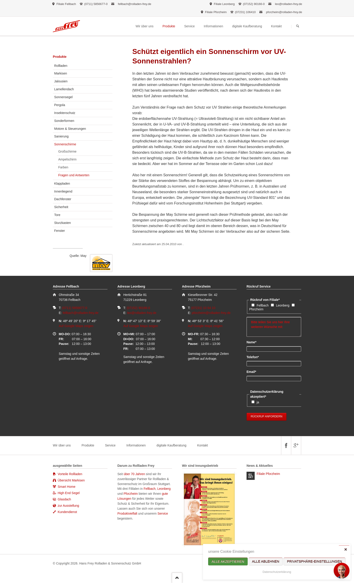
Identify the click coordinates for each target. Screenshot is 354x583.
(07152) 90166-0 (138, 308)
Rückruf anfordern (266, 416)
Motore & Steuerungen (70, 128)
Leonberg (282, 305)
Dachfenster (62, 199)
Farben (63, 167)
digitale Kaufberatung (171, 445)
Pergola (59, 105)
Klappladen (62, 183)
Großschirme (67, 151)
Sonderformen (64, 121)
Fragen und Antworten (73, 175)
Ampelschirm (67, 159)
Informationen (136, 445)
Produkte (60, 56)
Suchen (297, 26)
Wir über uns (62, 445)
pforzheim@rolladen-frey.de (284, 12)
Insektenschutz (64, 113)
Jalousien (61, 81)
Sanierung (61, 136)
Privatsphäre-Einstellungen (314, 561)
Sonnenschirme (65, 144)
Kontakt (202, 445)
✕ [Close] (345, 549)
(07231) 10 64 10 (203, 308)
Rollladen (60, 65)
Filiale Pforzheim (268, 474)
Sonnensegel (63, 97)
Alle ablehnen (265, 561)
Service (110, 445)
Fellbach (263, 305)
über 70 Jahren (135, 474)
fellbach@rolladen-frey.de (134, 4)
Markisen (60, 73)
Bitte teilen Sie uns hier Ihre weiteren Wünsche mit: (274, 327)
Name (254, 342)
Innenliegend (63, 191)
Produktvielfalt (127, 513)
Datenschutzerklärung (277, 572)
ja (258, 402)
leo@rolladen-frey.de (288, 4)
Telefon (254, 357)
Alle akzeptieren (228, 561)
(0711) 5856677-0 (74, 308)
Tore (57, 215)
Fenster (59, 230)
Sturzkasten (62, 223)
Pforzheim (256, 309)
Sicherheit (61, 207)
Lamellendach (64, 89)
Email (254, 371)
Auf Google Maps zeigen (76, 326)
